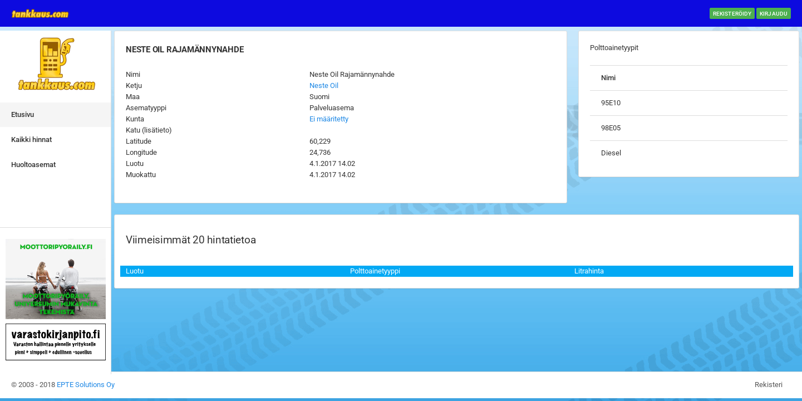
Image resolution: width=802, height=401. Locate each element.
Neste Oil (323, 85)
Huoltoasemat (33, 164)
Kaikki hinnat (31, 139)
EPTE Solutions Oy (86, 384)
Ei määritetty (328, 119)
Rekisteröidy (732, 14)
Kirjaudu (774, 14)
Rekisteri (769, 384)
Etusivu (22, 114)
